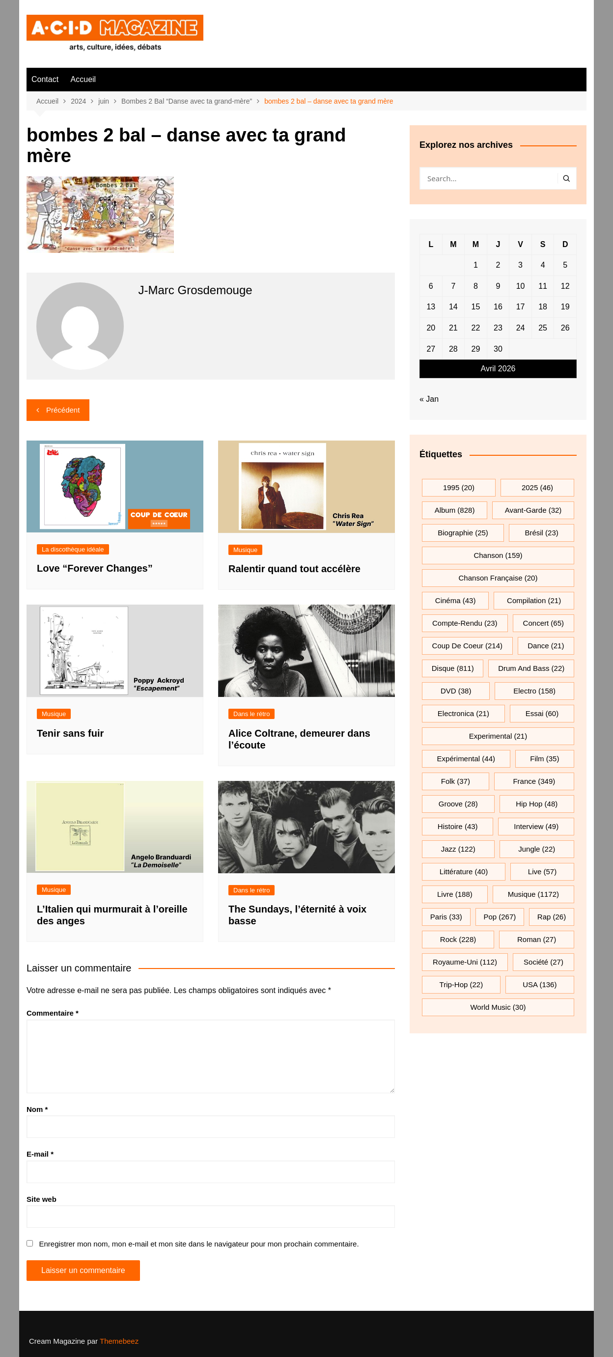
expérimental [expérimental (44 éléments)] (466, 758)
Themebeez (119, 1341)
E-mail (40, 1154)
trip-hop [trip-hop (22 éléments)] (461, 984)
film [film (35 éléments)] (544, 758)
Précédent (63, 410)
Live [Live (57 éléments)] (542, 871)
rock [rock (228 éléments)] (458, 939)
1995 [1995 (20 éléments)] (458, 487)
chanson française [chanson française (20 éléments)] (498, 578)
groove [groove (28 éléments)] (458, 804)
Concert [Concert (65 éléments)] (543, 623)
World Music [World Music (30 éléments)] (498, 1007)
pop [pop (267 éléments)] (499, 917)
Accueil (83, 79)
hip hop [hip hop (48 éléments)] (536, 804)
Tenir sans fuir (70, 733)
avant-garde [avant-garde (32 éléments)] (533, 510)
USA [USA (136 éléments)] (540, 984)
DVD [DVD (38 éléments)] (456, 691)
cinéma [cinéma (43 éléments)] (455, 600)
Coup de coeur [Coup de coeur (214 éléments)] (467, 645)
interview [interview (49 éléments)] (536, 826)
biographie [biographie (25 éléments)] (463, 532)
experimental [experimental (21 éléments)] (498, 736)
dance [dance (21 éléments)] (546, 645)
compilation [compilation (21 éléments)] (534, 600)
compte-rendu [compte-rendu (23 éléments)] (465, 623)
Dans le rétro (251, 714)
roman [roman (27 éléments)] (536, 939)
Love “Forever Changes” (95, 568)
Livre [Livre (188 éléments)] (455, 894)
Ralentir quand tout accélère (294, 568)
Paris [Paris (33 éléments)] (446, 917)
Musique (245, 550)
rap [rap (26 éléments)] (551, 917)
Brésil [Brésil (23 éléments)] (541, 532)
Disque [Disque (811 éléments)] (453, 668)
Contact (44, 79)
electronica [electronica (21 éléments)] (463, 713)
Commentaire (53, 1013)
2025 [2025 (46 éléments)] (537, 487)
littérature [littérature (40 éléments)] (464, 871)
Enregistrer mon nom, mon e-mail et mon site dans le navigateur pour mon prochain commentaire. (199, 1244)
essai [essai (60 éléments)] (542, 713)
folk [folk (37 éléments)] (455, 781)
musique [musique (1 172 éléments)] (533, 894)
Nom (37, 1109)
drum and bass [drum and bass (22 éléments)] (531, 668)
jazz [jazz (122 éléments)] (458, 849)
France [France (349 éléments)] (534, 781)
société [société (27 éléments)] (543, 962)
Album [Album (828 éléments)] (455, 510)
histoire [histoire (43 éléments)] (458, 826)
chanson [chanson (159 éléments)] (498, 555)
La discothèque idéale (73, 549)
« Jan (429, 399)
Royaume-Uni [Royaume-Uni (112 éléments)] (465, 962)
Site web (41, 1199)
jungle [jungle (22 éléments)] (536, 849)
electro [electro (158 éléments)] (534, 691)
